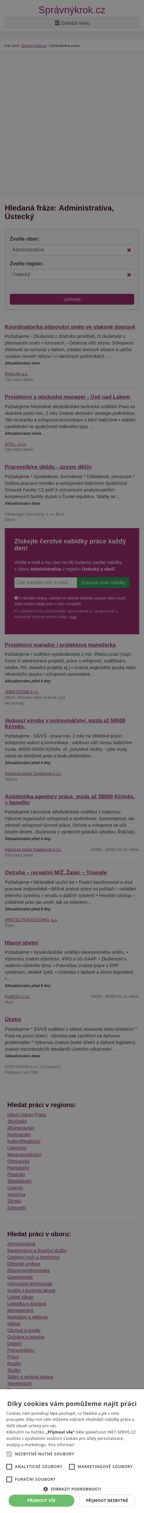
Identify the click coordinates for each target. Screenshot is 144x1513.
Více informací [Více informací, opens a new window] (61, 1444)
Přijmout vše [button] (41, 1500)
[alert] (72, 756)
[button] (72, 1489)
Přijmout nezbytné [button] (107, 1500)
